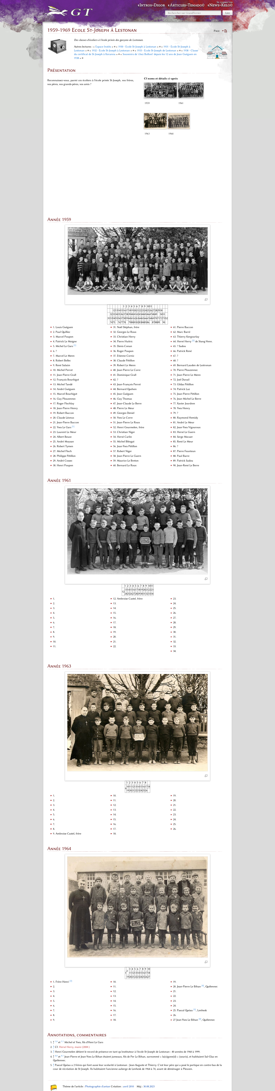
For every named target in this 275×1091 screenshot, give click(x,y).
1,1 (62, 980)
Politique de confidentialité (111, 1084)
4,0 (56, 995)
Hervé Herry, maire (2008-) (74, 986)
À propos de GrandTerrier (144, 1084)
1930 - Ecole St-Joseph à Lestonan (137, 46)
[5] (194, 949)
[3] (71, 920)
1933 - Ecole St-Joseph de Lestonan (156, 50)
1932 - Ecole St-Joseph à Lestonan (111, 50)
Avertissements (171, 1084)
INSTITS (113, 1066)
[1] (75, 285)
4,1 (62, 995)
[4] (203, 925)
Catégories (58, 1066)
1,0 (56, 980)
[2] (193, 280)
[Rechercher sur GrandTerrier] (193, 12)
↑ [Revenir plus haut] (53, 986)
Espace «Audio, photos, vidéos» (86, 1066)
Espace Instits (103, 46)
